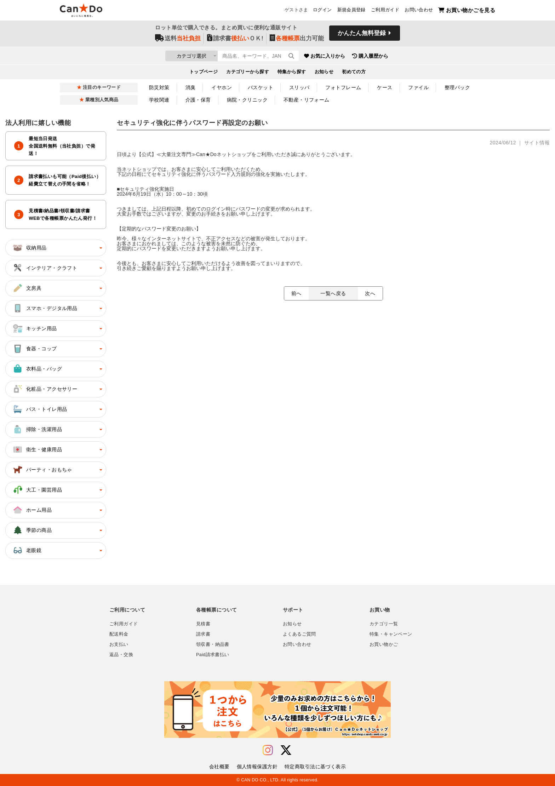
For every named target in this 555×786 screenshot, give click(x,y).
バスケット (260, 87)
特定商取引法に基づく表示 (315, 766)
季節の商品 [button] (32, 530)
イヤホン (221, 87)
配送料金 (118, 634)
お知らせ (324, 72)
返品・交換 (121, 654)
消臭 (190, 87)
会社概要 (219, 766)
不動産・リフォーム (307, 100)
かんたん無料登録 (362, 34)
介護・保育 (198, 100)
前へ (296, 293)
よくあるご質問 (299, 634)
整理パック (457, 87)
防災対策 (159, 87)
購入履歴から (409, 56)
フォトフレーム (343, 87)
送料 (178, 39)
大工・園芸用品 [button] (37, 489)
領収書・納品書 (212, 644)
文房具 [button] (26, 288)
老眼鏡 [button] (26, 550)
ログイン (322, 10)
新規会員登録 (351, 10)
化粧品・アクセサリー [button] (44, 389)
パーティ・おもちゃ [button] (42, 469)
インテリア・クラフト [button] (44, 268)
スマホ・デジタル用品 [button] (44, 308)
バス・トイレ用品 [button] (39, 409)
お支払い (118, 644)
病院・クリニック (247, 100)
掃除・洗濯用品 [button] (37, 429)
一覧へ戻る (333, 293)
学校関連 (159, 100)
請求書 (203, 634)
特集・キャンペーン (391, 634)
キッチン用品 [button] (34, 328)
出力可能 (297, 39)
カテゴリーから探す (247, 72)
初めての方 (354, 72)
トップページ (203, 72)
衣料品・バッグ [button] (37, 368)
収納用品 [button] (29, 247)
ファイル (418, 87)
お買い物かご (384, 644)
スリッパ (299, 87)
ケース (384, 87)
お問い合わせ (419, 10)
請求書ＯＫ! (235, 39)
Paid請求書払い (212, 654)
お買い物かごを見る (466, 11)
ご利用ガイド (385, 10)
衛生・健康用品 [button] (37, 449)
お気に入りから (363, 56)
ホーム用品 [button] (32, 510)
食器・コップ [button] (34, 348)
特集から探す (292, 72)
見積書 (203, 623)
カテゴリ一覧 (384, 623)
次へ (370, 293)
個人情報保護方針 (257, 766)
